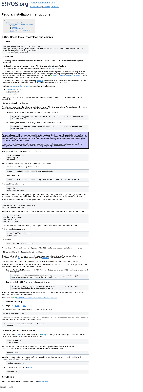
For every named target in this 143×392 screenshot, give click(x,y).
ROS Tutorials (44, 385)
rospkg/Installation (12, 93)
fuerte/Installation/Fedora (43, 2)
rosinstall (14, 27)
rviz (19, 260)
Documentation (35, 7)
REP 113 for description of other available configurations (36, 301)
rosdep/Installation (12, 95)
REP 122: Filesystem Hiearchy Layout (66, 76)
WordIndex (55, 7)
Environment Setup (17, 28)
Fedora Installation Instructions (15, 22)
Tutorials (11, 31)
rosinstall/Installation (13, 91)
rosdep (28, 87)
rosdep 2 (44, 338)
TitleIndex (46, 7)
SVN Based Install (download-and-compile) (21, 24)
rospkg (19, 87)
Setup (13, 25)
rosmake (52, 69)
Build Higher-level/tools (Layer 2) (21, 30)
